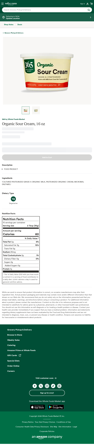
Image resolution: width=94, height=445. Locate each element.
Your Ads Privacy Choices (45, 422)
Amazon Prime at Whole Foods (21, 350)
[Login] (84, 3)
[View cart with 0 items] (91, 3)
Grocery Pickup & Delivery (19, 329)
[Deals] (19, 24)
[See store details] (47, 17)
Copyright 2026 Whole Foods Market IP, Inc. (47, 416)
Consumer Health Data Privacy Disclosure (32, 426)
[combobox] (42, 10)
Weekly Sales (13, 340)
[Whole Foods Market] (11, 3)
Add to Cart (47, 157)
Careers (11, 371)
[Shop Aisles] (8, 24)
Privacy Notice (28, 422)
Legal (75, 426)
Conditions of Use (63, 422)
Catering (11, 345)
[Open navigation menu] (2, 3)
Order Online (13, 365)
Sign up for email (47, 393)
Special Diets (13, 360)
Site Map (53, 426)
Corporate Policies (47, 431)
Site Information (64, 426)
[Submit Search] (89, 9)
